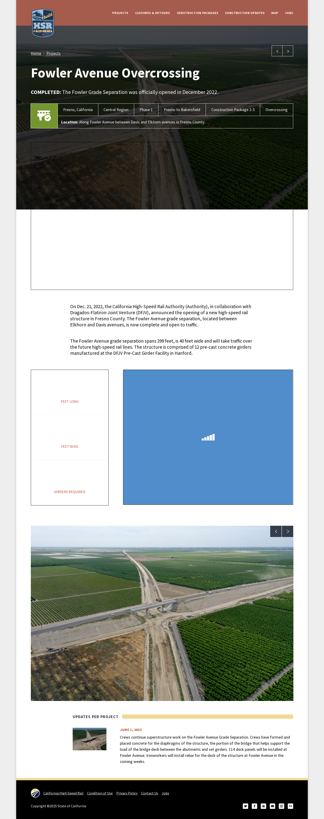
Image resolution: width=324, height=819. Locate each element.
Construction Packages (197, 12)
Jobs (289, 12)
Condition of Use (100, 793)
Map (274, 12)
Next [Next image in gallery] (287, 531)
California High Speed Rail (57, 793)
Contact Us (149, 793)
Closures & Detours (152, 12)
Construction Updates (245, 12)
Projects (120, 12)
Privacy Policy (126, 793)
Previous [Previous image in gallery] (275, 531)
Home (36, 53)
